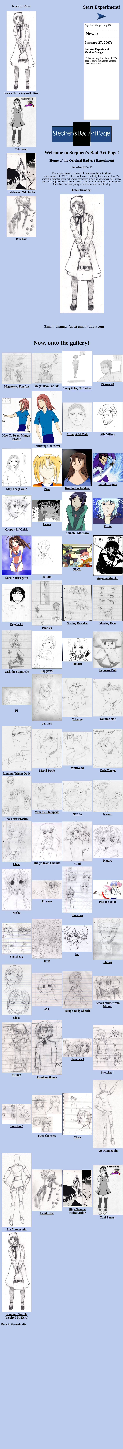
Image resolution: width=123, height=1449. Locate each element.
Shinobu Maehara (77, 531)
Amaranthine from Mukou (108, 1003)
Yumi (77, 862)
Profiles (47, 626)
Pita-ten (47, 899)
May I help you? (16, 487)
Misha (16, 911)
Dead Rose (21, 237)
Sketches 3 (77, 1057)
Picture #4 (108, 382)
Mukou (16, 1073)
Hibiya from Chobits (47, 861)
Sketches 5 (16, 1124)
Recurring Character (47, 444)
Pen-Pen (47, 722)
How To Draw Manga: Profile (16, 435)
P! (16, 708)
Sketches (77, 913)
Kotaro (108, 858)
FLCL (77, 567)
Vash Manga (108, 768)
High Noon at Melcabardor (21, 190)
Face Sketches (47, 1134)
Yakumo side (108, 717)
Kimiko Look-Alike (77, 486)
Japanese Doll (108, 668)
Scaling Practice (77, 621)
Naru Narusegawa (16, 576)
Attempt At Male (77, 432)
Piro (47, 487)
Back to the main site (13, 1324)
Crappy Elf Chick (16, 527)
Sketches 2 (16, 955)
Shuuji (108, 960)
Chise (16, 862)
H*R (47, 959)
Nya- (47, 1007)
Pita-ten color (108, 900)
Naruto (77, 812)
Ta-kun (47, 575)
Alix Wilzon (108, 432)
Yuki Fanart (21, 147)
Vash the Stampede (16, 670)
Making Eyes (108, 621)
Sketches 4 (108, 1070)
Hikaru (77, 662)
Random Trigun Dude (16, 771)
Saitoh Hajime (108, 482)
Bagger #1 (16, 622)
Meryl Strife (47, 768)
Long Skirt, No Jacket (77, 386)
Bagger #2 (47, 669)
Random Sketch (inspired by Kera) (21, 91)
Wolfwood (77, 766)
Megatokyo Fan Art (16, 384)
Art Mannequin (108, 1149)
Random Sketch (47, 1075)
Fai (77, 952)
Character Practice (16, 817)
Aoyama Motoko (108, 576)
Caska (47, 522)
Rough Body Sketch (77, 1009)
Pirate (108, 524)
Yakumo (77, 717)
